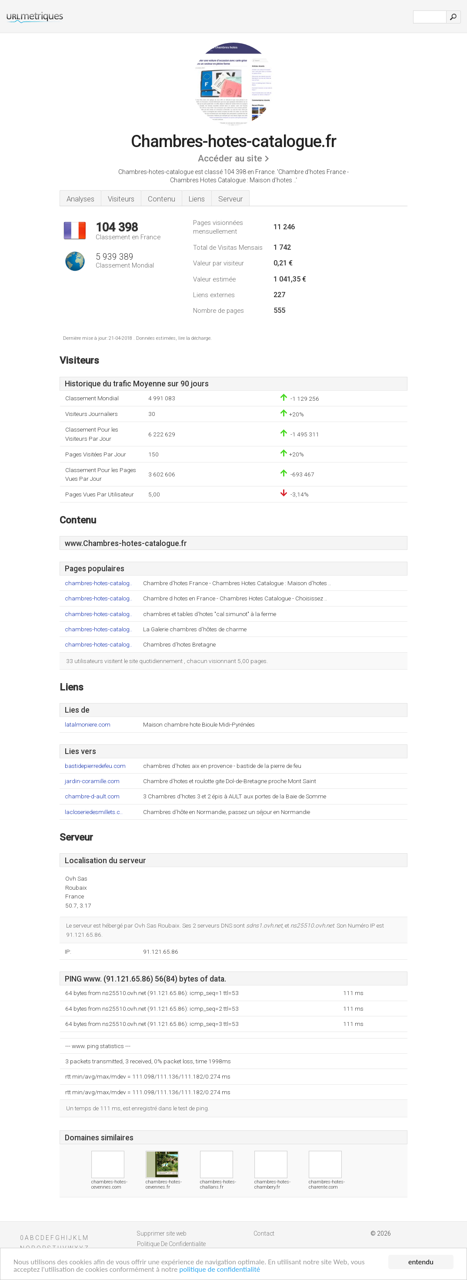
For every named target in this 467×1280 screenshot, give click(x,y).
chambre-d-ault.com (92, 796)
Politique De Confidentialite (171, 1243)
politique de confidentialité (219, 1269)
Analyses (80, 198)
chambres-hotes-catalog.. (98, 583)
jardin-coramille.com (92, 781)
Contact (264, 1233)
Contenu (161, 198)
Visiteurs (121, 198)
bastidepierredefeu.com (95, 766)
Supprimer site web (162, 1233)
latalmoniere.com (87, 724)
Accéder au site (230, 158)
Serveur (230, 198)
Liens (197, 198)
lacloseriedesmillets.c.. (94, 812)
